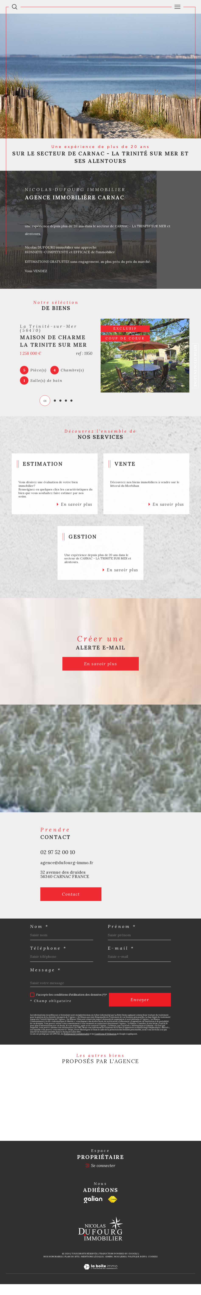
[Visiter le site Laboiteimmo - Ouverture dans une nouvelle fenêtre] (100, 1271)
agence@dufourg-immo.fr (66, 871)
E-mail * (121, 948)
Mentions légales (92, 1256)
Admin (108, 1256)
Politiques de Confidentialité (76, 1034)
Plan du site (72, 1256)
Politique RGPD (137, 1256)
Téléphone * (48, 948)
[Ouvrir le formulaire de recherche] (15, 7)
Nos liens (120, 1256)
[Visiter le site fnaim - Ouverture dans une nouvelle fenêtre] (112, 1199)
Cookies (152, 1256)
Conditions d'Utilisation (105, 1034)
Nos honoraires (53, 1256)
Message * (45, 970)
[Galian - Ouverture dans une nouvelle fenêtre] (93, 1199)
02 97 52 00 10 (57, 861)
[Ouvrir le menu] (178, 7)
